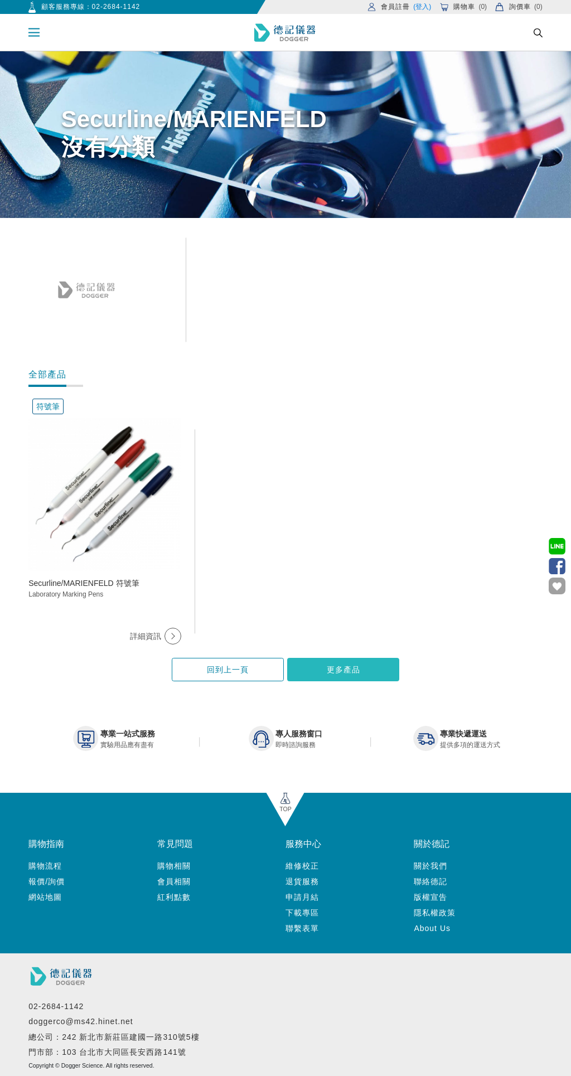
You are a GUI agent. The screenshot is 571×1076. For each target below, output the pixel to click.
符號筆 (48, 406)
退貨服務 (302, 881)
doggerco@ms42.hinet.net (80, 1021)
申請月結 (302, 897)
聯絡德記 (430, 881)
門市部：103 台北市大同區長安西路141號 (107, 1052)
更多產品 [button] (343, 669)
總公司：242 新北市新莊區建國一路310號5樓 (113, 1037)
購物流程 (45, 865)
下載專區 (302, 912)
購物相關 (174, 865)
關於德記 (431, 844)
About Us (432, 928)
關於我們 (430, 865)
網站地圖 (45, 897)
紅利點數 (174, 897)
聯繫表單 (302, 928)
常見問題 (175, 844)
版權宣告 (430, 897)
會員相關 (174, 881)
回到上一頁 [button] (228, 669)
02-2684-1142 (116, 7)
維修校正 (302, 865)
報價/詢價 (46, 881)
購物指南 (46, 844)
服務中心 (303, 844)
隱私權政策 (435, 912)
